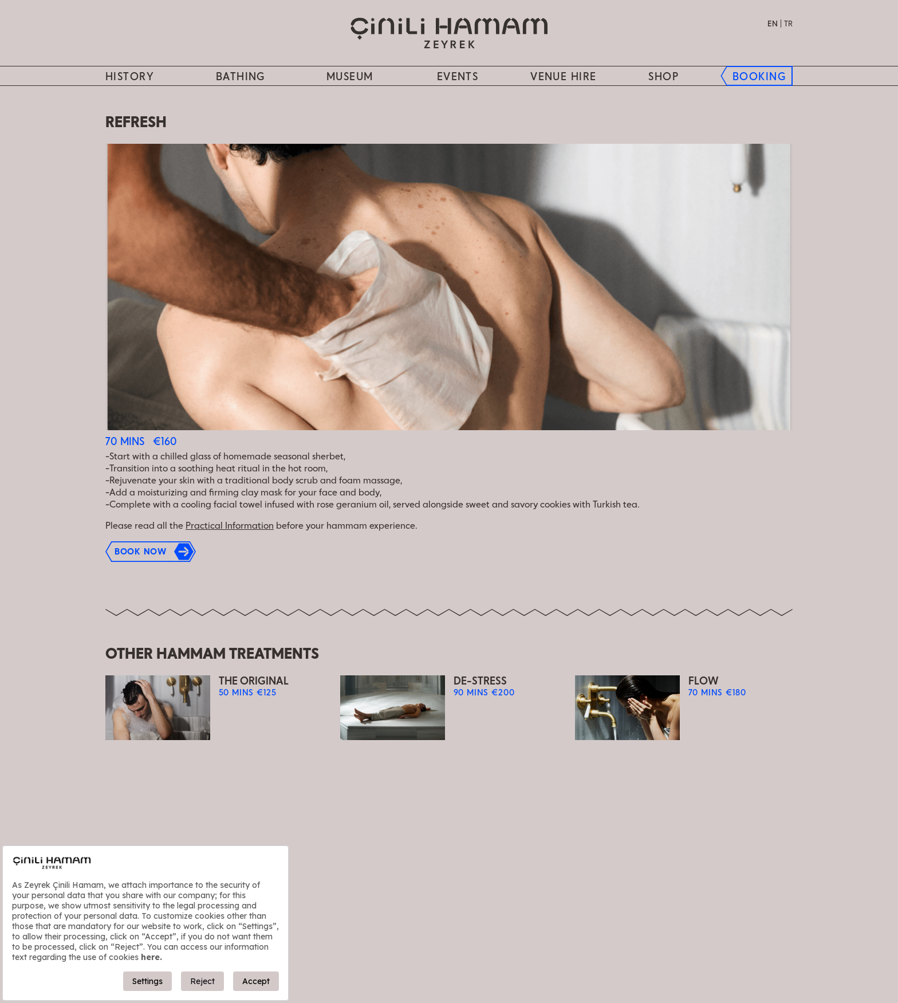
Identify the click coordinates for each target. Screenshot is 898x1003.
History (129, 77)
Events (458, 77)
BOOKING (759, 77)
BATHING (240, 77)
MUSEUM (349, 77)
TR (788, 24)
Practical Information (230, 526)
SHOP (663, 77)
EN (772, 24)
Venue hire (563, 77)
